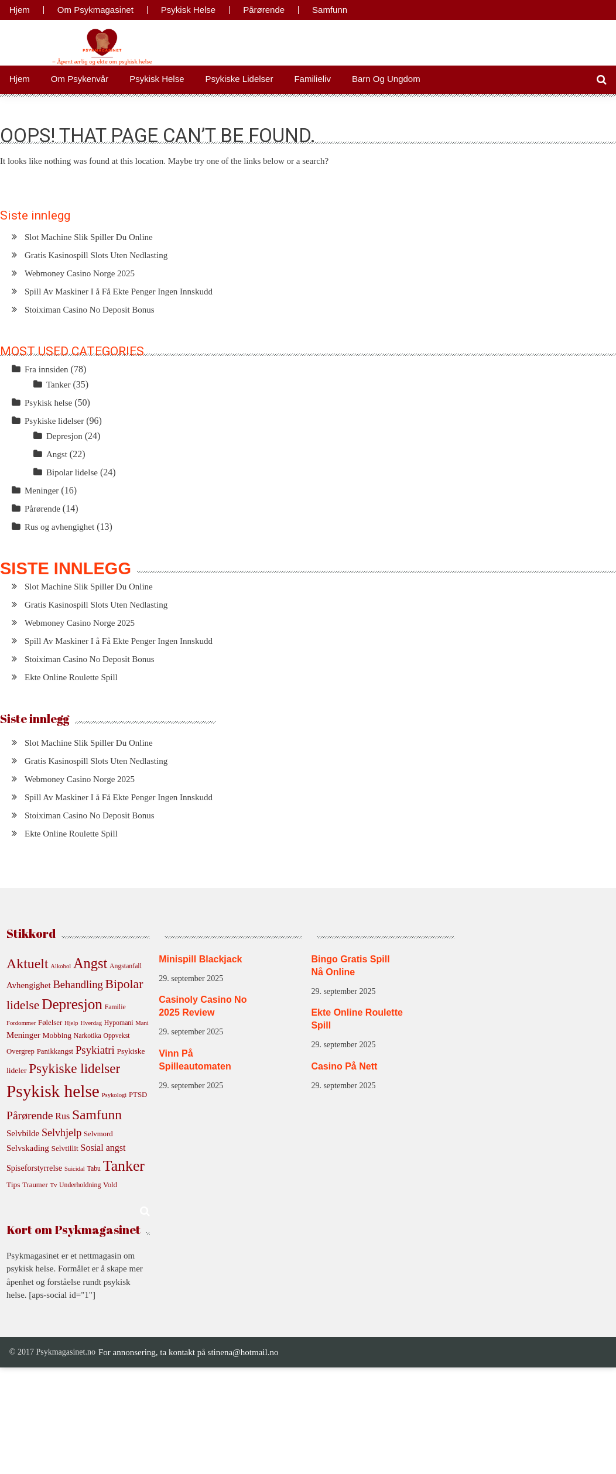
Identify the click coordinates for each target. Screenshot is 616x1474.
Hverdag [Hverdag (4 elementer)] (91, 1023)
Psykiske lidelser (239, 79)
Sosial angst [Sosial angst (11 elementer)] (103, 1148)
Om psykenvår (79, 79)
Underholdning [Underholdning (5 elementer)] (80, 1185)
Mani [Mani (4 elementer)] (142, 1023)
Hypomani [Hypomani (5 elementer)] (119, 1023)
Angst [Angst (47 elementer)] (90, 963)
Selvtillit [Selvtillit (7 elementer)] (64, 1148)
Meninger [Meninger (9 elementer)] (23, 1035)
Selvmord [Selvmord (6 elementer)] (98, 1134)
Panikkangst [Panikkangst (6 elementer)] (55, 1051)
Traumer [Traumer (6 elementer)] (35, 1185)
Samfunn (329, 10)
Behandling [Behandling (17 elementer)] (77, 984)
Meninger (42, 490)
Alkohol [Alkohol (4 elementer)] (60, 966)
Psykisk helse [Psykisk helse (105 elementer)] (53, 1091)
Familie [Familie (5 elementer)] (115, 1007)
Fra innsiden (47, 369)
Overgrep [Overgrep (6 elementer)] (20, 1051)
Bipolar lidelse (72, 472)
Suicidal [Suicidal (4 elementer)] (74, 1169)
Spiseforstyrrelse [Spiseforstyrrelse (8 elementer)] (34, 1168)
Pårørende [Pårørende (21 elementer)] (29, 1115)
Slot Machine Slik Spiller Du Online (89, 237)
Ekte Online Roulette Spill (71, 677)
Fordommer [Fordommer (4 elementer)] (21, 1023)
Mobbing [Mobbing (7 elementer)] (57, 1035)
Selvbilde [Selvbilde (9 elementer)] (22, 1133)
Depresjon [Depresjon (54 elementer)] (72, 1004)
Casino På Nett (344, 1066)
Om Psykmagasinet (95, 10)
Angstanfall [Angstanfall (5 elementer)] (125, 966)
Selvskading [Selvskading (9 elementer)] (27, 1148)
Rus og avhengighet (59, 527)
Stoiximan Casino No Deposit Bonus (90, 309)
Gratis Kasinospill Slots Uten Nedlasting (96, 255)
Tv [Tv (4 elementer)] (53, 1185)
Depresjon (64, 436)
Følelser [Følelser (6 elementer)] (50, 1023)
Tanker (58, 384)
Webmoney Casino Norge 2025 (80, 273)
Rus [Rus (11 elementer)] (62, 1116)
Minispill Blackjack (200, 959)
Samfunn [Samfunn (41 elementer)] (97, 1114)
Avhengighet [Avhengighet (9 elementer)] (28, 985)
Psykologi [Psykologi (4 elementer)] (114, 1095)
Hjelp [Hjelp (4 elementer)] (71, 1023)
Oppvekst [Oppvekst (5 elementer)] (116, 1036)
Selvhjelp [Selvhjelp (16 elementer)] (61, 1133)
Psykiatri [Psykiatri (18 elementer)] (95, 1050)
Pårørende (264, 10)
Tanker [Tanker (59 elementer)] (124, 1165)
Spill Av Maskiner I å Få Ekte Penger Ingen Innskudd (119, 291)
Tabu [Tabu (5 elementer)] (94, 1169)
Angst (56, 454)
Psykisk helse (188, 10)
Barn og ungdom (386, 79)
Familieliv (312, 79)
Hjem (19, 10)
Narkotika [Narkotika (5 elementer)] (87, 1036)
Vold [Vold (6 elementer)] (110, 1185)
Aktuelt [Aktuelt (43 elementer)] (27, 963)
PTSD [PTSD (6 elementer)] (138, 1095)
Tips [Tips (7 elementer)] (13, 1184)
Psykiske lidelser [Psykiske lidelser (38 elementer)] (74, 1068)
